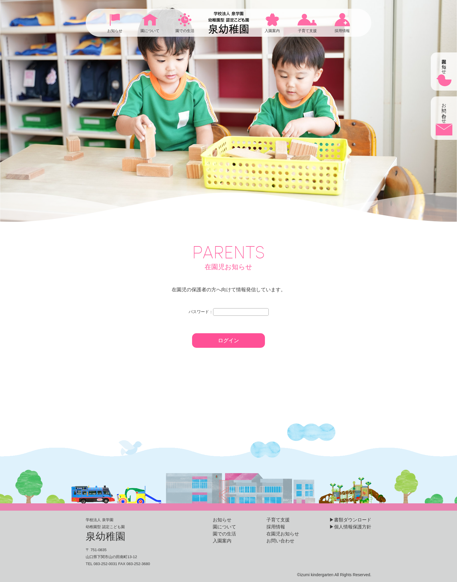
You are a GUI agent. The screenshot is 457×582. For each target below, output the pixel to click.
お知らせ (222, 519)
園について (224, 526)
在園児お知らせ (282, 533)
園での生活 (224, 533)
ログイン (228, 340)
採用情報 (275, 526)
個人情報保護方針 (352, 526)
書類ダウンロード (352, 519)
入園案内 (222, 540)
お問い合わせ (280, 540)
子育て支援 (278, 519)
